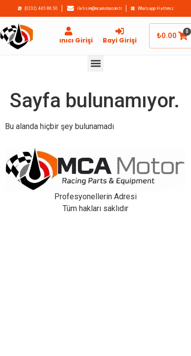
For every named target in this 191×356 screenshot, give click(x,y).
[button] (95, 63)
